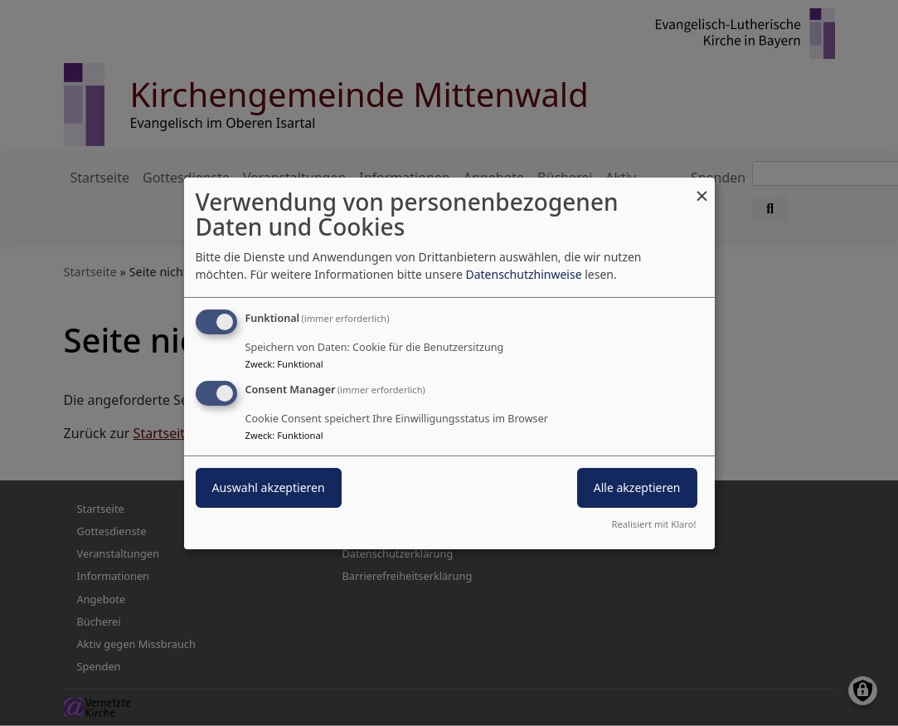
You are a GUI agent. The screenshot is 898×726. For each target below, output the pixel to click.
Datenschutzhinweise (523, 274)
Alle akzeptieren (637, 487)
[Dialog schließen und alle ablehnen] (702, 187)
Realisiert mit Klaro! (654, 524)
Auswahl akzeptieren (268, 487)
